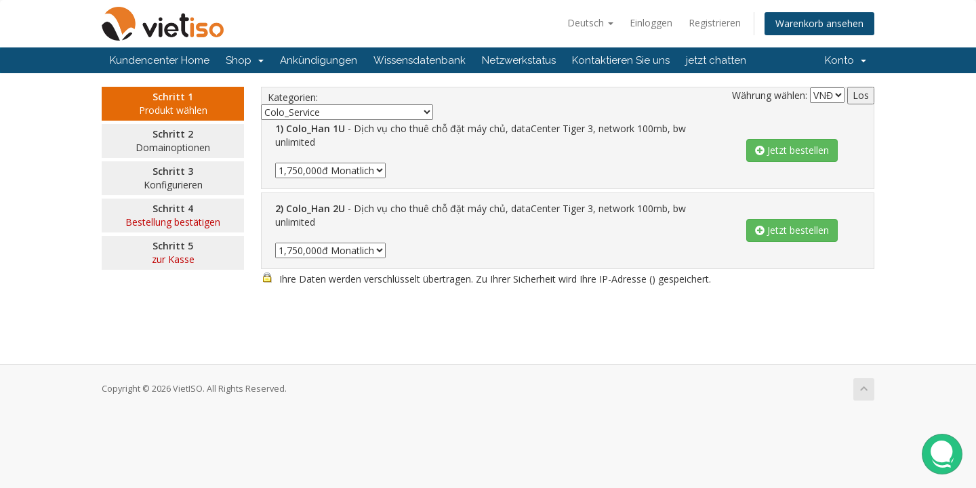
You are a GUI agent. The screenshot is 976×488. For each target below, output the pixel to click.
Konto (845, 60)
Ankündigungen (318, 60)
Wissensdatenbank (419, 60)
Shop (245, 60)
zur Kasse (173, 259)
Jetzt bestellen (792, 150)
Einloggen (651, 22)
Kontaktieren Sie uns (621, 60)
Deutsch (590, 22)
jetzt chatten (716, 60)
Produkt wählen (173, 110)
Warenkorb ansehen (819, 23)
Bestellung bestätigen (172, 222)
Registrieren (715, 22)
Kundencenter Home (159, 60)
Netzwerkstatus (519, 60)
